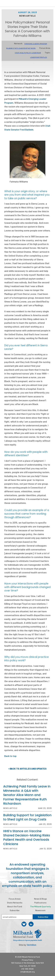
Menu (51, 3)
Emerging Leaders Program (35, 44)
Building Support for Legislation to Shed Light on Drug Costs (27, 817)
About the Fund (14, 906)
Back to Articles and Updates (27, 768)
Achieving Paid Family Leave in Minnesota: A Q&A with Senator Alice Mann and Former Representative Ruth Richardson (26, 795)
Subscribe (14, 910)
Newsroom (40, 910)
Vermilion (31, 944)
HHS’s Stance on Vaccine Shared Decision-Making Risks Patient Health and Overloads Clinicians (26, 837)
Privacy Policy (27, 960)
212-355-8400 (27, 969)
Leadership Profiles (38, 57)
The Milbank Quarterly (40, 906)
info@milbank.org (27, 972)
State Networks (14, 902)
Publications (40, 902)
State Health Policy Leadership (28, 53)
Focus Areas (15, 898)
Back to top (10, 755)
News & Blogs (40, 898)
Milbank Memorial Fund (13, 3)
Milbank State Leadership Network (21, 48)
